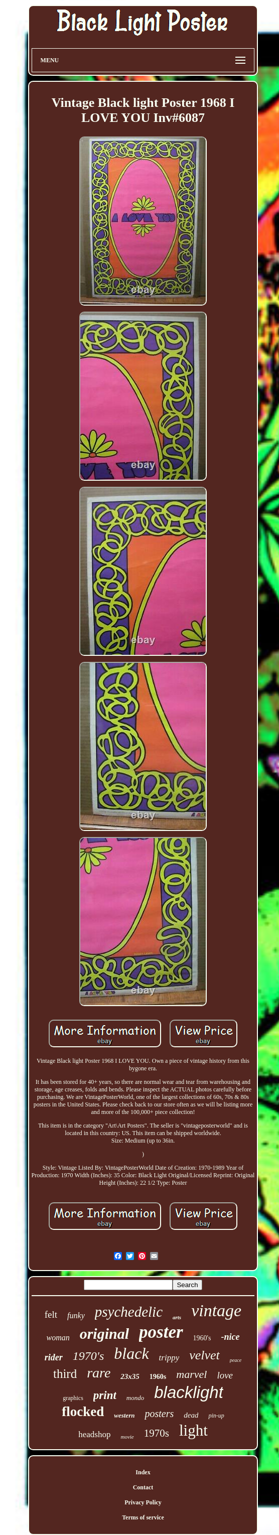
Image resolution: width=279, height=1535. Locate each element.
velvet (204, 1355)
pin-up (216, 1415)
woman (57, 1337)
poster (161, 1332)
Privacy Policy (143, 1502)
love (225, 1375)
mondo (135, 1398)
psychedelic (129, 1312)
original (104, 1333)
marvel (191, 1374)
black (131, 1353)
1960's (202, 1338)
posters (159, 1413)
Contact (143, 1487)
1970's (88, 1355)
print (104, 1395)
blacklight (188, 1392)
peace (235, 1360)
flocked (83, 1411)
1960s (158, 1376)
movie (126, 1437)
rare (98, 1372)
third (65, 1373)
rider (54, 1357)
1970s (156, 1433)
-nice (230, 1337)
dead (191, 1415)
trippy (169, 1357)
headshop (94, 1434)
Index (142, 1472)
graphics (73, 1398)
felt (51, 1314)
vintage (216, 1310)
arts (177, 1317)
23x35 (130, 1376)
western (124, 1415)
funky (76, 1315)
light (193, 1430)
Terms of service (143, 1517)
